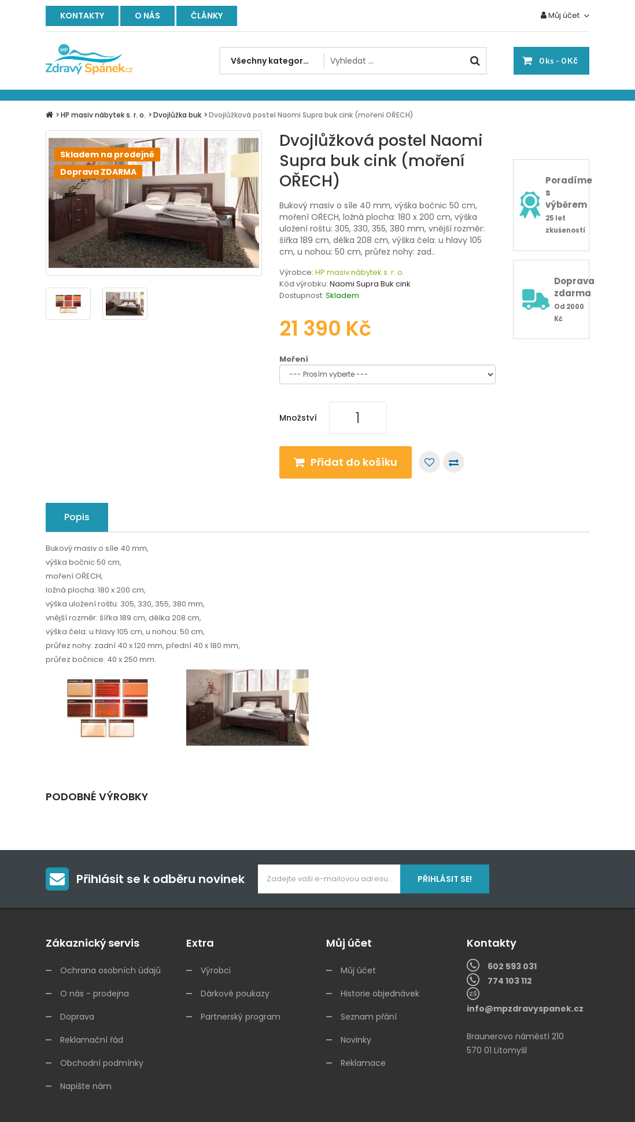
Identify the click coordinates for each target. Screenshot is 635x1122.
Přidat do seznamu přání (429, 462)
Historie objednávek (380, 993)
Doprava (77, 1016)
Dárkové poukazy (235, 993)
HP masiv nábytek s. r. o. (103, 115)
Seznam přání (369, 1016)
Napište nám (86, 1086)
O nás (147, 15)
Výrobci (216, 970)
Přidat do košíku (354, 462)
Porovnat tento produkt (453, 462)
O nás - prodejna (94, 993)
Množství (298, 418)
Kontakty (82, 15)
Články (207, 15)
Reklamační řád (91, 1040)
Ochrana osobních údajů (110, 970)
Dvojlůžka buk (177, 115)
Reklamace (363, 1063)
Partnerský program (240, 1016)
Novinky (356, 1040)
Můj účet (358, 970)
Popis (77, 517)
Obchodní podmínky (101, 1063)
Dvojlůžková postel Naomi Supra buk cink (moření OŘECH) (311, 115)
